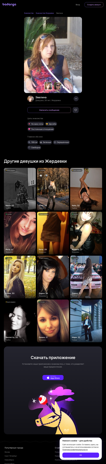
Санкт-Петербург (11, 456)
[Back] (29, 22)
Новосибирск (9, 460)
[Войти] (77, 4)
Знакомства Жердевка (45, 13)
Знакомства (29, 13)
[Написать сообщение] (49, 110)
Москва (7, 452)
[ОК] (80, 455)
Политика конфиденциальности (66, 460)
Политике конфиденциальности (75, 449)
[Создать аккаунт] (94, 4)
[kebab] (76, 98)
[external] (53, 377)
